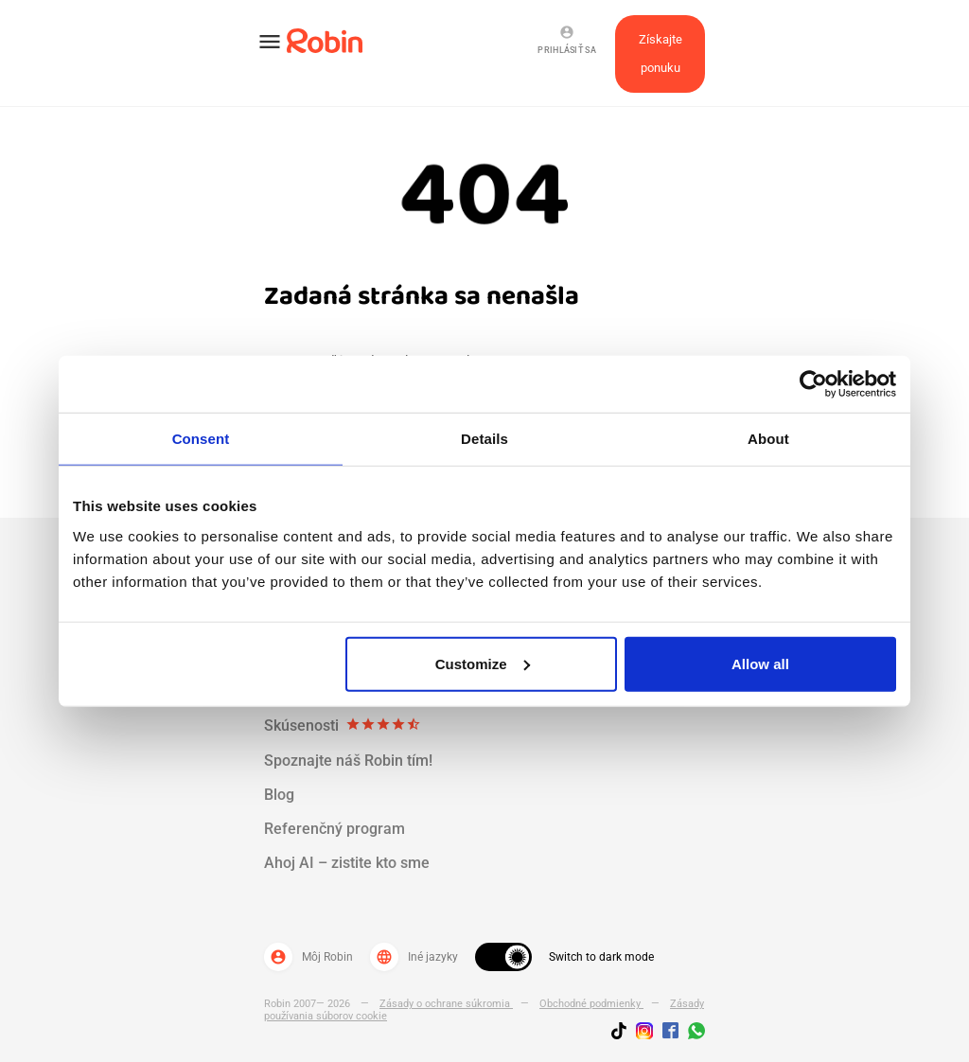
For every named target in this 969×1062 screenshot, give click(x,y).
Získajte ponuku (660, 53)
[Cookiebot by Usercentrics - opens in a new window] (813, 384)
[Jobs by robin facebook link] (670, 1031)
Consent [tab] (201, 439)
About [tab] (768, 439)
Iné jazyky (414, 957)
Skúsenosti (342, 726)
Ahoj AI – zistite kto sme (347, 863)
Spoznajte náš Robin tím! (348, 761)
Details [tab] (484, 439)
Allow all (760, 663)
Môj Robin (308, 957)
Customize (482, 663)
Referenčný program (334, 829)
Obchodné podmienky (591, 1004)
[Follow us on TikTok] (623, 1033)
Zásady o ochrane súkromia (446, 1004)
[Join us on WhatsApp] (691, 1033)
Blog (279, 795)
